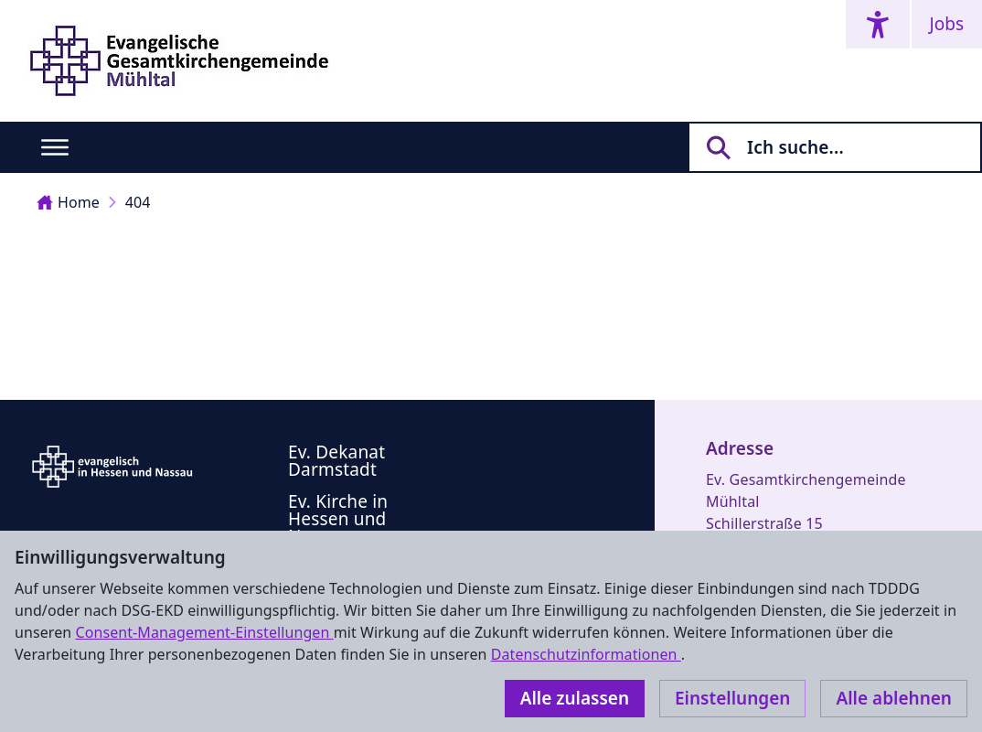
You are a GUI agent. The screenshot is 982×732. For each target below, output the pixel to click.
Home (68, 202)
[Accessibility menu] (878, 24)
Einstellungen (732, 698)
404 (138, 202)
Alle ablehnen (894, 698)
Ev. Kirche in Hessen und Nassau (338, 519)
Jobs (947, 24)
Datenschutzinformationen (586, 654)
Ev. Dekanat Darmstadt (336, 460)
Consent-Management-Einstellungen (204, 632)
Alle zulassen (574, 698)
